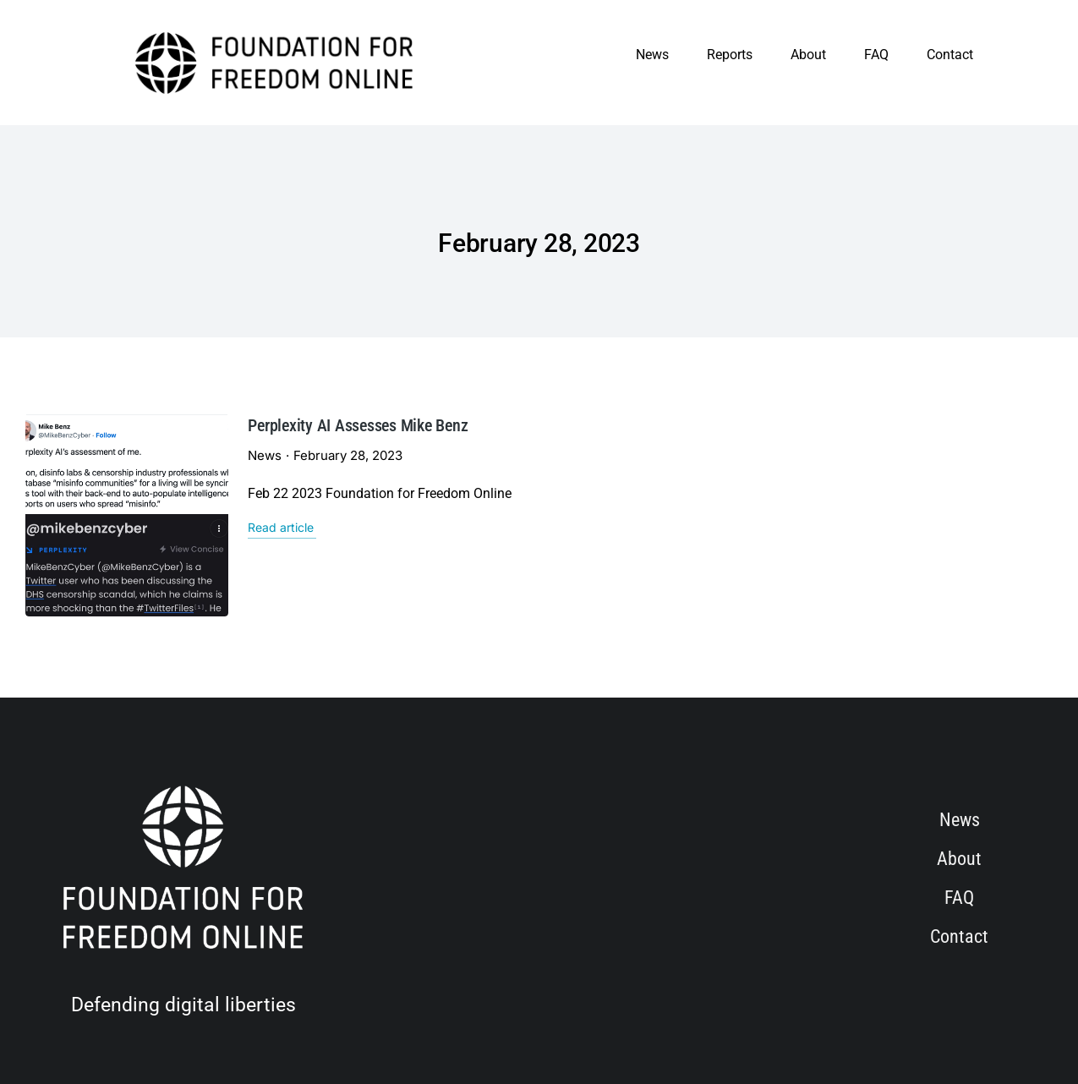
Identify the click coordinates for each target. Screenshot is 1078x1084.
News (652, 55)
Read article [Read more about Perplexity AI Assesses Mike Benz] (205, 527)
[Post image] (86, 474)
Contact (950, 55)
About (808, 55)
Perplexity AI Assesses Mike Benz (282, 425)
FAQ (876, 55)
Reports (729, 55)
